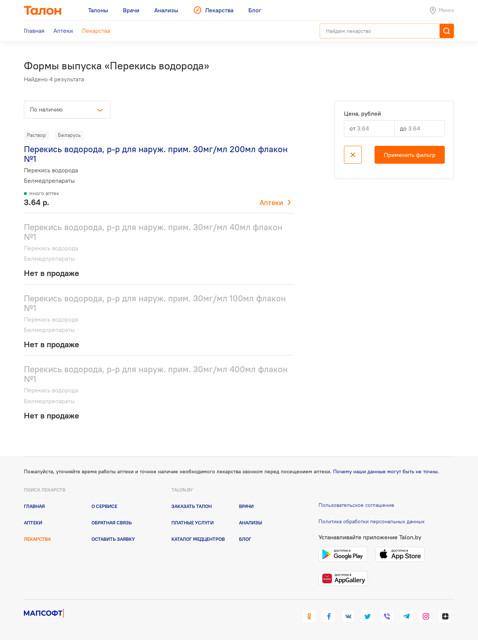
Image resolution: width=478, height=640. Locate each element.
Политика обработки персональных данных (372, 521)
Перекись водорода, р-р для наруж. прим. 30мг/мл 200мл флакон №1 (156, 154)
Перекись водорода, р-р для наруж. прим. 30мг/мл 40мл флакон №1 (153, 232)
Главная (34, 506)
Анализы (250, 523)
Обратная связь (111, 523)
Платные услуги (192, 523)
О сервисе (104, 506)
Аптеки (271, 202)
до (403, 128)
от (353, 128)
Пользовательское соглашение (356, 505)
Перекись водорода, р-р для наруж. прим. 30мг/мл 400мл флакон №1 (156, 374)
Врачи (246, 506)
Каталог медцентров (198, 539)
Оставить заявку (113, 539)
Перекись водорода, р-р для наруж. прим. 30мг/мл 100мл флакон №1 (155, 303)
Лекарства (37, 539)
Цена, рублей (362, 113)
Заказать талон (191, 506)
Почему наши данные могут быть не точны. (386, 471)
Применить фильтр (409, 155)
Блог (245, 539)
